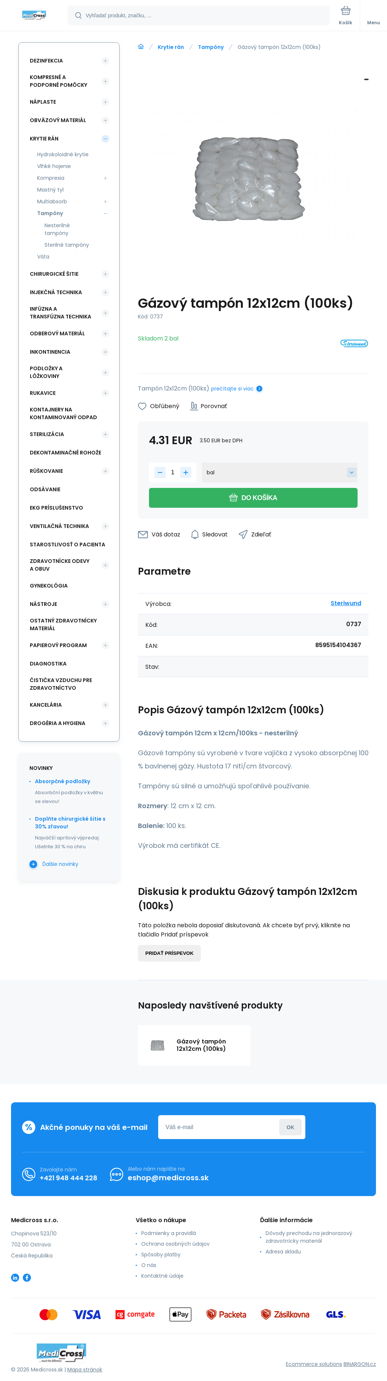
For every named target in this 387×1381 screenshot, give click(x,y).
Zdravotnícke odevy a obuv (59, 564)
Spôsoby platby (161, 1254)
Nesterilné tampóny (57, 229)
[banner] (34, 16)
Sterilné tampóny (67, 245)
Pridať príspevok (169, 953)
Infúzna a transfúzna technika (60, 312)
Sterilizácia (47, 434)
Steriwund (346, 603)
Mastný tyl (50, 189)
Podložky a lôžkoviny (46, 372)
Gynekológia (49, 585)
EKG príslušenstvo (56, 507)
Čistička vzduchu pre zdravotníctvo (61, 684)
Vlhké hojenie (54, 166)
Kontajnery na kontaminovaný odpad (63, 413)
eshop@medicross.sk (168, 1178)
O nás (148, 1265)
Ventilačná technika (59, 526)
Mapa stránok (84, 1369)
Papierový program (58, 645)
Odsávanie (45, 489)
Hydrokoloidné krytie (63, 154)
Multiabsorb (52, 201)
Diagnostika (48, 663)
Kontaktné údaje (162, 1276)
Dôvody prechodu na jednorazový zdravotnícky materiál (309, 1237)
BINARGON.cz (360, 1364)
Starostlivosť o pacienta (67, 544)
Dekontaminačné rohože (65, 452)
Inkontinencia (50, 352)
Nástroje (43, 604)
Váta (43, 256)
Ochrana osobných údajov (175, 1244)
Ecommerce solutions (314, 1364)
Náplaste (43, 102)
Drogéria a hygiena (57, 723)
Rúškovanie (46, 471)
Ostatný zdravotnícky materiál (63, 624)
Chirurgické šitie (54, 274)
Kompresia (50, 178)
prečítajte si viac (232, 388)
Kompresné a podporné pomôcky (58, 81)
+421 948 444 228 (68, 1177)
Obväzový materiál (58, 120)
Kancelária (46, 705)
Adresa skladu (283, 1251)
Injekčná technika (56, 292)
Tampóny (211, 47)
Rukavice (43, 393)
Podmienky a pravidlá (168, 1233)
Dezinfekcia (46, 60)
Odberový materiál (57, 333)
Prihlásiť (290, 1127)
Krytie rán (171, 47)
